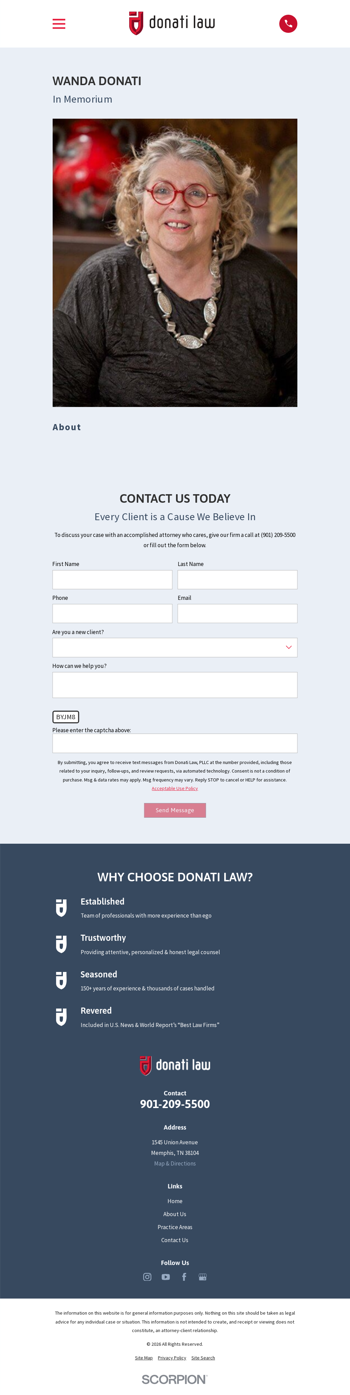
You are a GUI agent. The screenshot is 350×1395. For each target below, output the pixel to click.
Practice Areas (175, 1228)
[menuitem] (144, 1358)
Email (184, 597)
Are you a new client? (78, 632)
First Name (65, 564)
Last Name (191, 564)
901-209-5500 (175, 1104)
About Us (174, 1215)
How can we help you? (79, 665)
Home (175, 1202)
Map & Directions (175, 1164)
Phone (60, 597)
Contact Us (174, 1240)
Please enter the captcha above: (91, 730)
